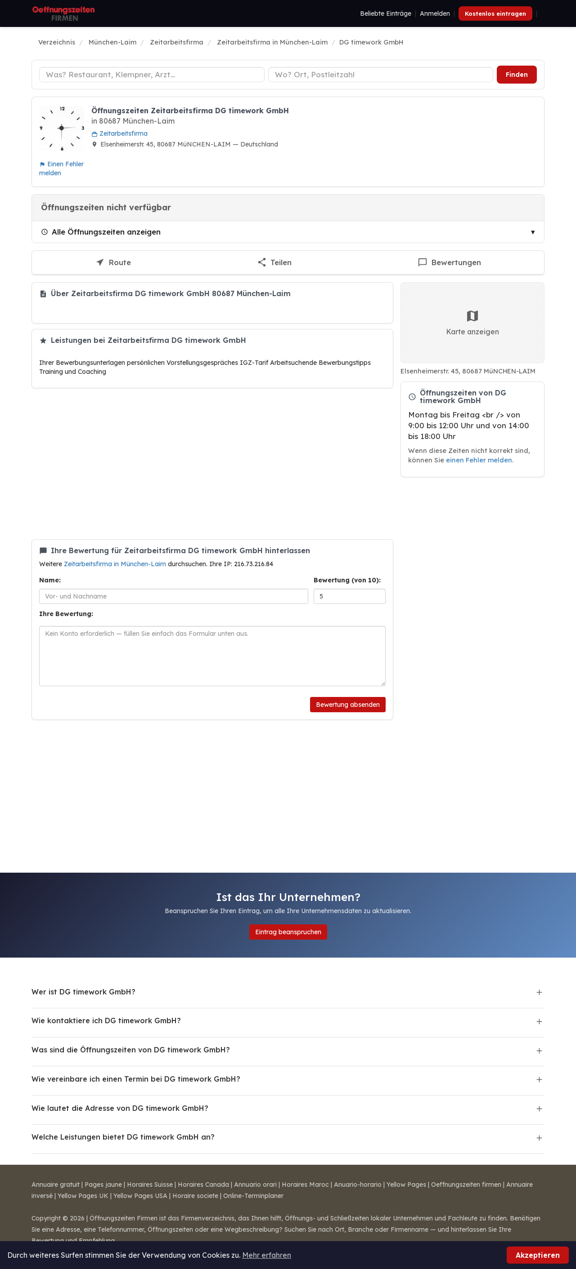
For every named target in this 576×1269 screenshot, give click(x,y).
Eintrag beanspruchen (288, 932)
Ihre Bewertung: (66, 614)
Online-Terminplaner (253, 1196)
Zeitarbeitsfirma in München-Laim (116, 564)
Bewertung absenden (348, 705)
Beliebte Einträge (385, 13)
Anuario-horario (358, 1184)
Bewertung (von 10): (347, 580)
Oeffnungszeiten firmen (466, 1184)
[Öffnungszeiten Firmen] (63, 13)
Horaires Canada (203, 1184)
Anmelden (435, 13)
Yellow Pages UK (83, 1196)
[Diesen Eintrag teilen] (274, 263)
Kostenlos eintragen (495, 13)
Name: (50, 580)
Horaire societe (195, 1196)
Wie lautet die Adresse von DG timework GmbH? (120, 1108)
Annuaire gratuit (56, 1184)
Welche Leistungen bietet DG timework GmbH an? (123, 1136)
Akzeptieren (538, 1255)
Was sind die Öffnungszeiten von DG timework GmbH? (131, 1049)
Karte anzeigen (472, 322)
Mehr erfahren (266, 1255)
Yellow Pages (406, 1184)
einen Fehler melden (479, 460)
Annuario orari (255, 1184)
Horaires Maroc (305, 1184)
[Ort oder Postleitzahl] (381, 74)
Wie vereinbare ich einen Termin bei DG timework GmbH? (136, 1078)
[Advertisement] (212, 464)
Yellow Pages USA (140, 1196)
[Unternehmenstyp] (152, 74)
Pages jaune (103, 1184)
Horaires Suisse (150, 1184)
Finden (517, 75)
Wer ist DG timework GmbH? (83, 991)
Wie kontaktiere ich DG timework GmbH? (106, 1020)
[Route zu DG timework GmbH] (113, 263)
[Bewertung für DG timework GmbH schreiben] (449, 263)
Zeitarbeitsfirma (119, 133)
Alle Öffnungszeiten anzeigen (101, 231)
